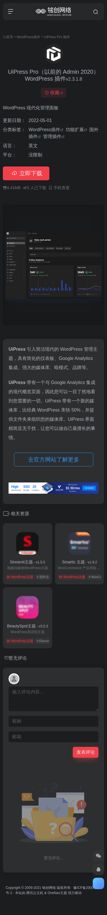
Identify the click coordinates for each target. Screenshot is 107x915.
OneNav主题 (57, 893)
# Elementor (45, 641)
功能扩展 (75, 129)
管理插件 (52, 136)
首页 (9, 37)
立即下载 (26, 173)
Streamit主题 (27, 562)
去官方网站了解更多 (53, 459)
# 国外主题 (44, 577)
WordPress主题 (20, 577)
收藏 (53, 92)
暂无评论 (18, 658)
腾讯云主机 (34, 893)
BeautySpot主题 (27, 626)
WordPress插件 (28, 37)
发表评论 (85, 752)
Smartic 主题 (79, 562)
